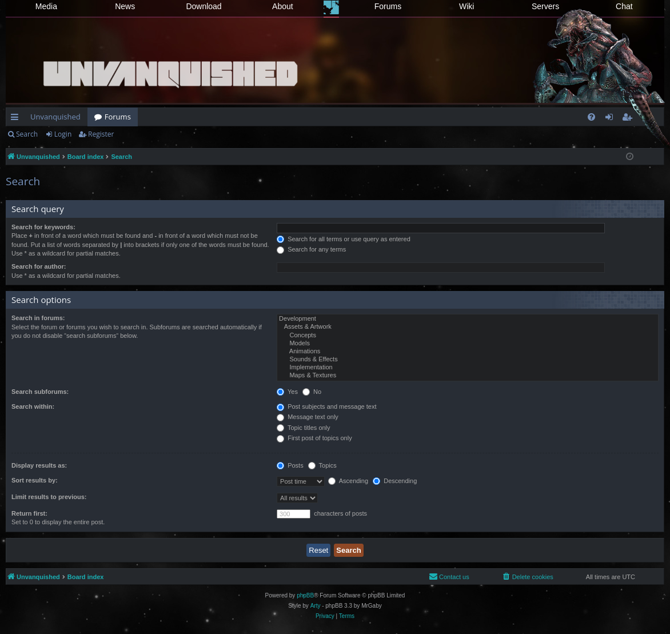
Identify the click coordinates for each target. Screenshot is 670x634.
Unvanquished (55, 116)
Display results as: (39, 465)
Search (27, 134)
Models (467, 344)
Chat (624, 6)
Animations (467, 352)
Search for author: (38, 266)
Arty (315, 606)
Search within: (32, 406)
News (125, 6)
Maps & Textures (467, 376)
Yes (287, 391)
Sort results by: (34, 480)
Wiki (466, 6)
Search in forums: (38, 317)
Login (62, 134)
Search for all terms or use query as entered (343, 239)
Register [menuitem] (629, 118)
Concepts (467, 336)
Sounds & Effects (467, 360)
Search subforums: (40, 391)
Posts (290, 465)
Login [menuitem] (611, 118)
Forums (387, 6)
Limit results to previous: (48, 496)
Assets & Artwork (467, 327)
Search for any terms (311, 249)
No (311, 391)
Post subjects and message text (326, 406)
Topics (322, 465)
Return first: (29, 513)
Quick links (16, 118)
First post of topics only (314, 437)
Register (101, 134)
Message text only (307, 416)
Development (467, 319)
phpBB (305, 595)
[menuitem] (591, 116)
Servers (545, 6)
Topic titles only (303, 427)
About (282, 6)
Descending (395, 480)
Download (203, 6)
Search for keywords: (43, 227)
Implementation (467, 368)
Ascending (348, 480)
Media (46, 6)
